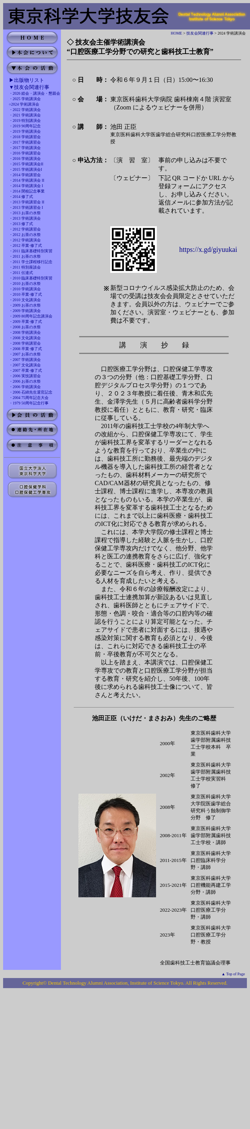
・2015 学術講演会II (26, 164)
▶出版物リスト (26, 80)
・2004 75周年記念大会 (29, 397)
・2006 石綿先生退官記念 (31, 392)
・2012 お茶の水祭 (25, 234)
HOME (176, 33)
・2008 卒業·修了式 (25, 349)
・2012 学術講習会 (25, 229)
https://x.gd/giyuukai (208, 249)
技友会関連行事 (200, 33)
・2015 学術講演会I (25, 169)
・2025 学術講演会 (25, 99)
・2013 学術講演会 (25, 218)
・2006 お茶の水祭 (25, 381)
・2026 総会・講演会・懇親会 (35, 93)
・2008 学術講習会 (25, 343)
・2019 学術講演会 (25, 131)
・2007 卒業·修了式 (25, 370)
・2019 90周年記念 (25, 126)
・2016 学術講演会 (25, 158)
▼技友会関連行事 (29, 87)
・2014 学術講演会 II (27, 180)
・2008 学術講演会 (25, 332)
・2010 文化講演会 (25, 300)
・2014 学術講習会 (25, 175)
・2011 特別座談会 (25, 267)
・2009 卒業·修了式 (25, 321)
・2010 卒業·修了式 (25, 294)
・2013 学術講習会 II (27, 202)
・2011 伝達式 (21, 273)
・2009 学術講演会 (25, 311)
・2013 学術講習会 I (26, 207)
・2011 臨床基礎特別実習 (30, 251)
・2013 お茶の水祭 (25, 213)
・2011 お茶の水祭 (25, 256)
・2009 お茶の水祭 (25, 305)
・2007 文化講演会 (25, 365)
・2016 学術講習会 (25, 153)
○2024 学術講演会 (24, 104)
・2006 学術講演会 (25, 387)
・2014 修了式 (21, 196)
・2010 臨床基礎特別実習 (31, 278)
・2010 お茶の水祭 (25, 283)
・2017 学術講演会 (25, 148)
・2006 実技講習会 (25, 376)
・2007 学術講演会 (25, 359)
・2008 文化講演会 (25, 338)
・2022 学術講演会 (25, 110)
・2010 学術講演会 (25, 289)
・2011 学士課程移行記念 (30, 262)
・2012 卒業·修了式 (25, 245)
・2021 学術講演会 (25, 115)
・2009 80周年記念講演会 (31, 316)
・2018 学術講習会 (25, 137)
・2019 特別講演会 (25, 120)
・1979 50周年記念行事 (29, 403)
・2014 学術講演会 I (26, 186)
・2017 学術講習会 (25, 142)
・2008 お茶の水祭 (25, 327)
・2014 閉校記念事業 (27, 191)
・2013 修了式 (21, 224)
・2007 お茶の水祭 (25, 354)
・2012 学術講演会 (25, 240)
